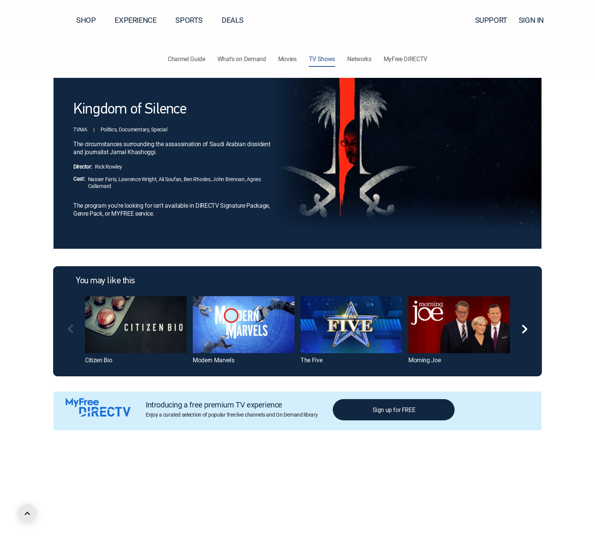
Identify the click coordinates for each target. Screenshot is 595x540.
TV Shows (322, 59)
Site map (328, 467)
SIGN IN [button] (536, 20)
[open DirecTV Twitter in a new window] (83, 508)
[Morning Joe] (459, 324)
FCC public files (362, 467)
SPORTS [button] (193, 20)
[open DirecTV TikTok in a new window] (124, 508)
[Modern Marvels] (243, 324)
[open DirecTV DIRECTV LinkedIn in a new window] (56, 508)
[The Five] (351, 324)
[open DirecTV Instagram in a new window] (97, 508)
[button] (575, 20)
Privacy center (187, 467)
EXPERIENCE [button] (140, 20)
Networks (359, 59)
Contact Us (435, 467)
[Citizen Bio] (136, 324)
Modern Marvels (214, 360)
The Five (311, 360)
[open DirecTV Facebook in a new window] (70, 508)
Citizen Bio (98, 360)
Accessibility (401, 467)
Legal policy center (142, 467)
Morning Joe (424, 360)
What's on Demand (241, 59)
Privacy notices (293, 467)
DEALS (233, 20)
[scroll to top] (27, 513)
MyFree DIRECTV (406, 59)
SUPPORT (491, 20)
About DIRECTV (70, 467)
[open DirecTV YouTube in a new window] (111, 508)
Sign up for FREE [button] (394, 410)
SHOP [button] (90, 20)
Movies (287, 59)
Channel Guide (186, 59)
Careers (105, 467)
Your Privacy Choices (244, 467)
